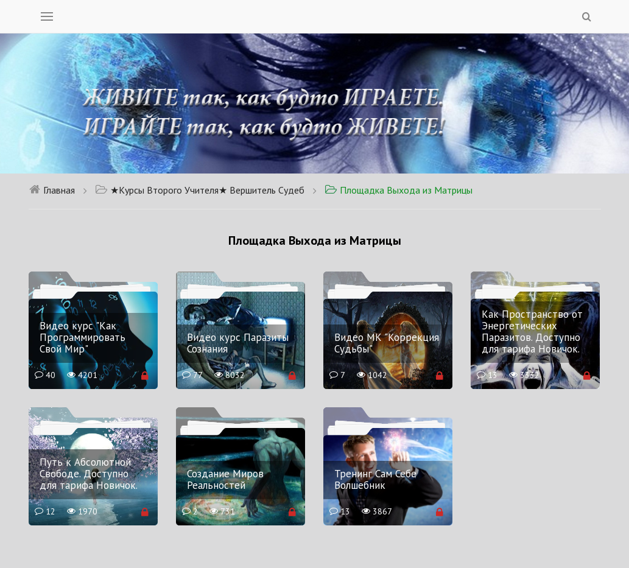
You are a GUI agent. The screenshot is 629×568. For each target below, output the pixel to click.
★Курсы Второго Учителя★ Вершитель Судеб (199, 190)
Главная (52, 190)
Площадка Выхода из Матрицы (399, 190)
